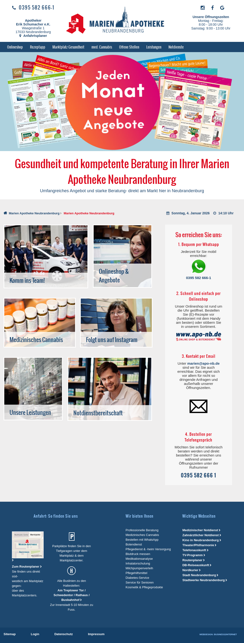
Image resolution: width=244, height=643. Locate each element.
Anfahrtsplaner (33, 36)
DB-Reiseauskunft (195, 565)
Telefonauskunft (194, 550)
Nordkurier (190, 570)
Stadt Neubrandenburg (199, 575)
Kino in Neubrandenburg (200, 540)
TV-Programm (192, 555)
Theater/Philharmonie (198, 545)
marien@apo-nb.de (203, 363)
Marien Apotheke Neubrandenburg (34, 213)
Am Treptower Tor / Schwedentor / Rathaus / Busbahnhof (72, 595)
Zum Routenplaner (26, 566)
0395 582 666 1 (198, 475)
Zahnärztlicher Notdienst (200, 535)
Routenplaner (192, 560)
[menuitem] (15, 47)
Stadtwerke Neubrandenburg (203, 580)
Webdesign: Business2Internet (218, 634)
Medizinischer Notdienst (200, 530)
